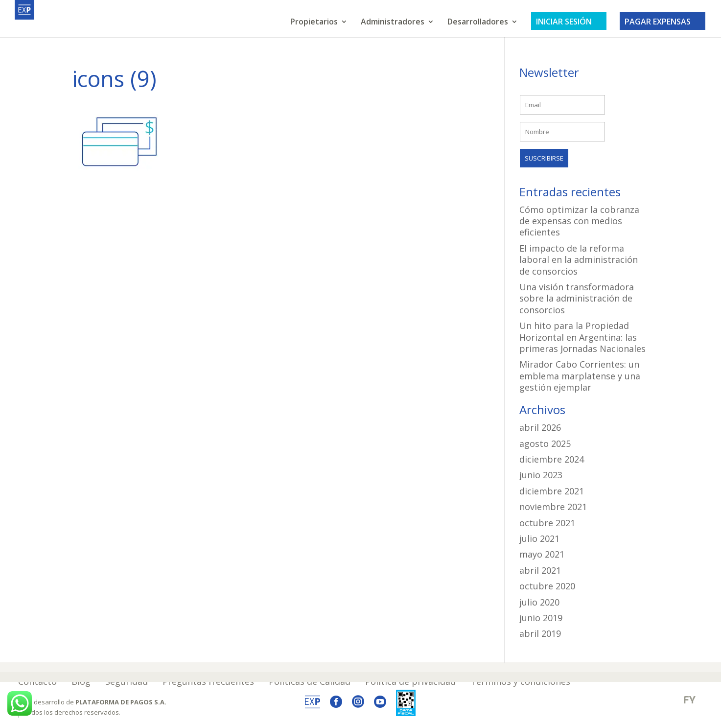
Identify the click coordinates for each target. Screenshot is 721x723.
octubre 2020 (547, 586)
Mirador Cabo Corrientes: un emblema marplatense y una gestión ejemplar (579, 375)
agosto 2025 (545, 443)
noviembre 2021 (553, 507)
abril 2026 (540, 427)
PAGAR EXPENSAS (662, 21)
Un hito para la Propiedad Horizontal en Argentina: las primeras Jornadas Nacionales (582, 337)
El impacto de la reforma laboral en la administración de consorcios (578, 259)
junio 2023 (540, 475)
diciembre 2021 (551, 491)
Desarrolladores (477, 22)
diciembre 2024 (551, 459)
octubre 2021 (547, 523)
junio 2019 (540, 618)
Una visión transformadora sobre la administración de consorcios (576, 298)
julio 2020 (539, 602)
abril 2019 (540, 633)
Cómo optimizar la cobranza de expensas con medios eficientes (579, 221)
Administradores (392, 22)
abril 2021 (540, 570)
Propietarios (314, 22)
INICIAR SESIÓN (569, 21)
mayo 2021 (541, 554)
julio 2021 (539, 538)
